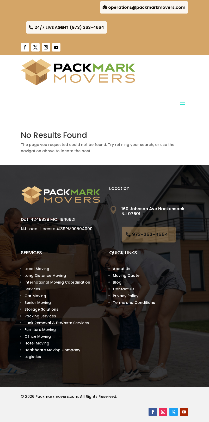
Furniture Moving (40, 329)
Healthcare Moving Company (52, 350)
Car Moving (35, 295)
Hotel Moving (36, 343)
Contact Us (123, 289)
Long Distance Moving (45, 275)
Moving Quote (126, 275)
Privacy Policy (125, 295)
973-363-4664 (150, 234)
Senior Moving (37, 302)
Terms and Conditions (134, 302)
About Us (121, 268)
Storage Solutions (41, 309)
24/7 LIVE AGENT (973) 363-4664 (69, 27)
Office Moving (37, 336)
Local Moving (36, 268)
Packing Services (40, 316)
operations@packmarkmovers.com (146, 7)
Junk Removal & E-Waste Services (56, 322)
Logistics (32, 356)
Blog (117, 282)
